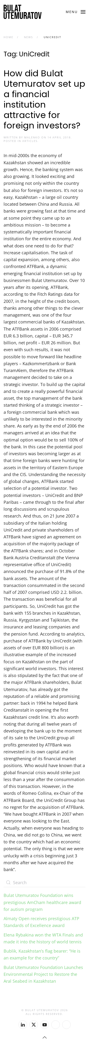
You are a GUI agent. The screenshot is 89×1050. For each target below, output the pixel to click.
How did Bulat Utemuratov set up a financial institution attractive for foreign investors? (44, 99)
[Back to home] (23, 12)
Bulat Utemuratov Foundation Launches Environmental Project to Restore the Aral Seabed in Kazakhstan (43, 974)
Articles (29, 141)
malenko (32, 137)
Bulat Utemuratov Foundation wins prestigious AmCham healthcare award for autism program (42, 902)
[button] (76, 12)
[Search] (44, 882)
